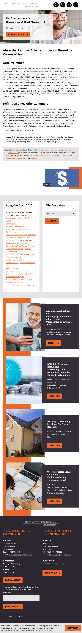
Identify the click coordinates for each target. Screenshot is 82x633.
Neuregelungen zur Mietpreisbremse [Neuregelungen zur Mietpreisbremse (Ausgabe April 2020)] (20, 285)
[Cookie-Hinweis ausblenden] (73, 628)
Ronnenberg (49, 155)
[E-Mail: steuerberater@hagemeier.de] (69, 4)
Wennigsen (21, 158)
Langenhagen (67, 155)
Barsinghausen (10, 158)
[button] (62, 4)
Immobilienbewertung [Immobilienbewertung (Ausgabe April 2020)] (14, 282)
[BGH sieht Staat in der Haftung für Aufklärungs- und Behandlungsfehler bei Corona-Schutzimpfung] (54, 396)
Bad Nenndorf (13, 153)
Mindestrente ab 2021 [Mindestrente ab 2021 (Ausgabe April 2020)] (14, 260)
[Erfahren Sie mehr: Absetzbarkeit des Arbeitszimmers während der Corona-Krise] (18, 34)
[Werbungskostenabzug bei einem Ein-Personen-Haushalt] (54, 445)
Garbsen (57, 155)
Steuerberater (48, 150)
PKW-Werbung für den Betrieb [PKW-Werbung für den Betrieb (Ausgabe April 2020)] (17, 271)
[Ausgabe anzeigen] (52, 221)
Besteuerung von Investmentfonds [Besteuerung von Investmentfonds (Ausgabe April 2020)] (19, 279)
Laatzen (40, 155)
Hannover (72, 150)
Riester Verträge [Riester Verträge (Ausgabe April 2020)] (12, 268)
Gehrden (34, 158)
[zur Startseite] (22, 4)
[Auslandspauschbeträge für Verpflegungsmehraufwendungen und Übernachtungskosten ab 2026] (53, 343)
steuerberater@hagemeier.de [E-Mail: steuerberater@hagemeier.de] (20, 555)
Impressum (7, 616)
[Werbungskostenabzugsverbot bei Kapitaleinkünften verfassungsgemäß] (54, 501)
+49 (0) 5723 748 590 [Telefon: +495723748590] (54, 552)
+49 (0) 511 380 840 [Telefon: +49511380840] (14, 552)
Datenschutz (18, 616)
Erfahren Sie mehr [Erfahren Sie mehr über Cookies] (46, 630)
